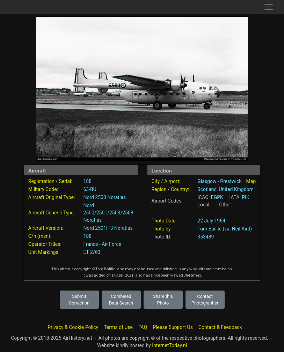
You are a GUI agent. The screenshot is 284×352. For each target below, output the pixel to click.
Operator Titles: (44, 244)
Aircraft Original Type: (51, 197)
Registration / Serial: (50, 181)
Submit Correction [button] (79, 300)
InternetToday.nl (169, 345)
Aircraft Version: (45, 228)
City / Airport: (166, 181)
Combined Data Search (121, 300)
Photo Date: (164, 220)
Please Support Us (173, 327)
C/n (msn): (39, 236)
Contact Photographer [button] (204, 300)
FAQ (142, 327)
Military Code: (43, 189)
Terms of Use (118, 327)
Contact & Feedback (220, 327)
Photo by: (162, 229)
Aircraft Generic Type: (51, 212)
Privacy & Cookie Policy (73, 327)
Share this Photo (163, 300)
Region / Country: (170, 189)
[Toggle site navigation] (268, 7)
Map (251, 181)
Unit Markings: (44, 252)
